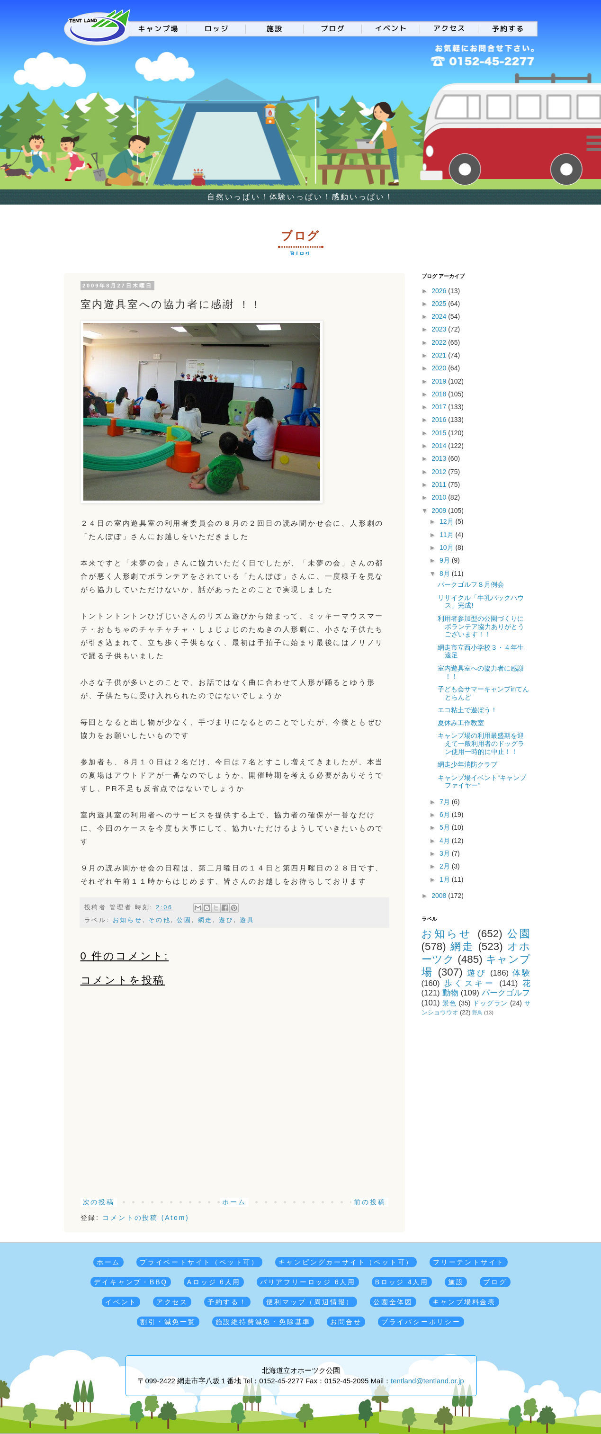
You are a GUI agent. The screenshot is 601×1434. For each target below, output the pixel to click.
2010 (439, 497)
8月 (446, 573)
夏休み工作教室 (461, 722)
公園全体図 (393, 1302)
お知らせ (128, 920)
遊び (226, 920)
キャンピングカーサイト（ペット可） (346, 1262)
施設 (456, 1282)
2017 (439, 407)
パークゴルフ (506, 992)
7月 (446, 802)
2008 (439, 895)
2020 (439, 368)
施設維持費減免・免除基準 (263, 1322)
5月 (446, 827)
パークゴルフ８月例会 (471, 584)
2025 (439, 303)
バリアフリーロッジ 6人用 (308, 1282)
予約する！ (227, 1302)
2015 (439, 433)
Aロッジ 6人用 (214, 1282)
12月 (447, 521)
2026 (439, 291)
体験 (521, 972)
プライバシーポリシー (421, 1322)
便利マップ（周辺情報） (310, 1302)
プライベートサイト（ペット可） (199, 1262)
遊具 (247, 920)
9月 (446, 560)
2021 (439, 355)
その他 (159, 920)
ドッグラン (490, 1003)
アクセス (172, 1302)
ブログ (495, 1282)
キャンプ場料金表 (464, 1302)
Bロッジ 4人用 (402, 1282)
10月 (447, 547)
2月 (446, 866)
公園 (184, 920)
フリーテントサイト (468, 1262)
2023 (439, 329)
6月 (446, 814)
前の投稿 (370, 1202)
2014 (439, 445)
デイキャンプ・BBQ (131, 1282)
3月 (446, 853)
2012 (439, 471)
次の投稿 (99, 1202)
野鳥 (477, 1012)
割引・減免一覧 (168, 1322)
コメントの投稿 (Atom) (145, 1217)
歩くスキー (469, 983)
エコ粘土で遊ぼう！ (467, 710)
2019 (439, 381)
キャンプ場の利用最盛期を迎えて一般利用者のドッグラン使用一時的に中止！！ (481, 743)
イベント (121, 1302)
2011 (439, 484)
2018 (439, 394)
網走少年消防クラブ (467, 764)
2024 (439, 316)
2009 (439, 510)
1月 (446, 879)
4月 (446, 840)
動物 (450, 992)
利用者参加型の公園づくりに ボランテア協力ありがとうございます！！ (481, 626)
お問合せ (346, 1322)
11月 (447, 534)
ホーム (234, 1202)
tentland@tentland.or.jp (427, 1381)
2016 (439, 419)
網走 (205, 920)
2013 (439, 458)
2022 (439, 342)
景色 (449, 1003)
